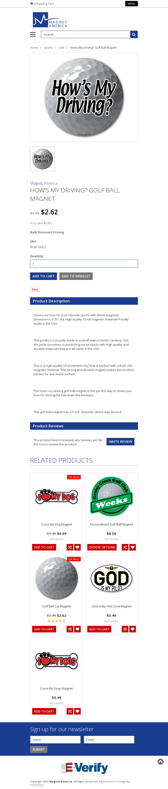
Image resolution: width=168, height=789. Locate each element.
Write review (120, 441)
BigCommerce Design (112, 781)
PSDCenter (37, 785)
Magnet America (43, 183)
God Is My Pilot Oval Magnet (111, 606)
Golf (61, 48)
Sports (48, 48)
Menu (132, 4)
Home (34, 48)
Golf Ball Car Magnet (56, 606)
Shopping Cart (44, 3)
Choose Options (101, 547)
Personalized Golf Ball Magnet (111, 524)
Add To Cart (44, 547)
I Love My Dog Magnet (56, 524)
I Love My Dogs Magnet (56, 688)
